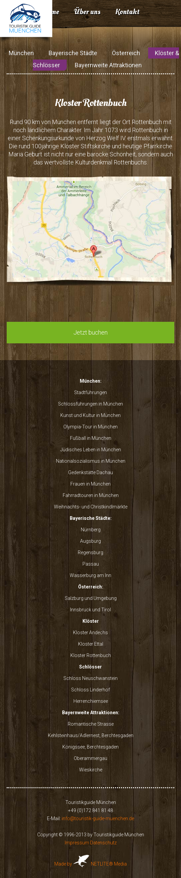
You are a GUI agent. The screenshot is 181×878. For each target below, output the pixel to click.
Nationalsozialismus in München (90, 461)
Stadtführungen (90, 392)
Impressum (77, 842)
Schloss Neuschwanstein (90, 678)
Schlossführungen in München (90, 404)
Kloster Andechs (90, 632)
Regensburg (90, 552)
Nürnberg (91, 529)
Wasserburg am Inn (90, 575)
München (21, 52)
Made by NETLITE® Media (90, 864)
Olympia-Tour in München (90, 426)
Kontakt (127, 12)
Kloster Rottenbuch (90, 655)
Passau (90, 564)
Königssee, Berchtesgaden (90, 747)
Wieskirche (90, 769)
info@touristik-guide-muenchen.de (98, 818)
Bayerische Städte (73, 52)
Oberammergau (90, 758)
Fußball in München (90, 438)
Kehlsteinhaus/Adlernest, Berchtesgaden (90, 735)
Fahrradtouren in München (91, 495)
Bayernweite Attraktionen (108, 65)
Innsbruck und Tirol (90, 609)
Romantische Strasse (91, 724)
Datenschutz (103, 842)
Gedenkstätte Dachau (90, 472)
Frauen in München (90, 484)
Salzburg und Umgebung (91, 598)
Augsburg (90, 541)
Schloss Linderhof (90, 689)
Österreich (126, 52)
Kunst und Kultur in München (90, 415)
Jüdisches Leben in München (90, 449)
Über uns (87, 12)
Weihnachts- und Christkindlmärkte (90, 506)
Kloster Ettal (90, 644)
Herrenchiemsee (90, 701)
